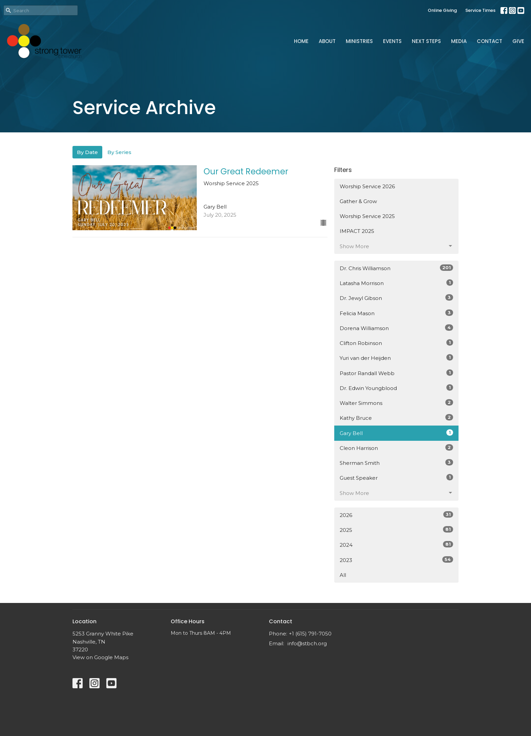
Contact (489, 41)
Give (518, 41)
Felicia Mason (396, 313)
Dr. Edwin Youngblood (396, 387)
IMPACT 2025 (357, 231)
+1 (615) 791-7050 (310, 633)
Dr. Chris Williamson (396, 268)
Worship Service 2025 (367, 216)
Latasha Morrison (396, 282)
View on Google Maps (100, 657)
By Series (119, 152)
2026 (396, 514)
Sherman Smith (396, 462)
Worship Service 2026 (367, 186)
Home (301, 41)
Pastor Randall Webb (396, 372)
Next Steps (426, 41)
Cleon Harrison (396, 447)
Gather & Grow (358, 201)
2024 (396, 544)
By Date (87, 152)
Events (392, 41)
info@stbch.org (307, 643)
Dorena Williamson (396, 327)
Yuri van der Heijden (396, 357)
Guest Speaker (396, 477)
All (343, 575)
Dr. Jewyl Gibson (396, 297)
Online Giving (442, 10)
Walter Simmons (396, 402)
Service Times (480, 10)
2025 (396, 529)
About (327, 41)
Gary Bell (396, 432)
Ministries (359, 41)
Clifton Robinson (396, 342)
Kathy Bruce (396, 417)
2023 (396, 559)
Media (459, 41)
